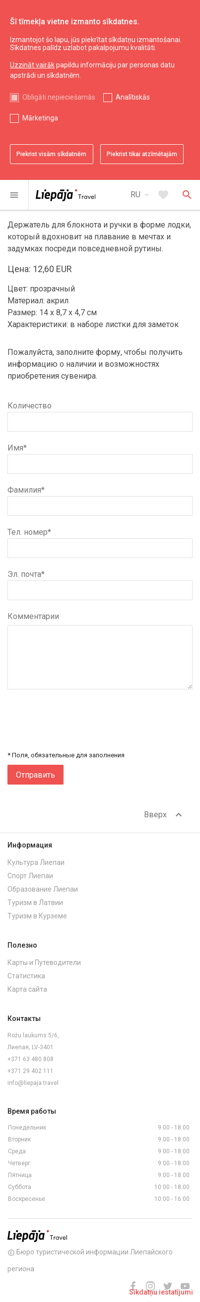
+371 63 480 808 (30, 1059)
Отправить (35, 775)
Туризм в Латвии (35, 902)
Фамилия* (26, 490)
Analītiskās (133, 97)
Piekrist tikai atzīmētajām (142, 154)
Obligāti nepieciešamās (58, 97)
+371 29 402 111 (30, 1071)
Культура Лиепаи (36, 862)
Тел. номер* (29, 532)
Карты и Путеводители (44, 962)
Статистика (26, 976)
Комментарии (33, 616)
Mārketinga (40, 118)
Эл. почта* (26, 574)
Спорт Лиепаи (30, 876)
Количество (29, 405)
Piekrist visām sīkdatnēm (51, 154)
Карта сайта (27, 989)
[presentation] (117, 725)
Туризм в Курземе (37, 916)
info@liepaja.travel (33, 1082)
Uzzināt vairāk (32, 65)
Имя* (17, 448)
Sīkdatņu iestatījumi (161, 1292)
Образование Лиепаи (42, 889)
